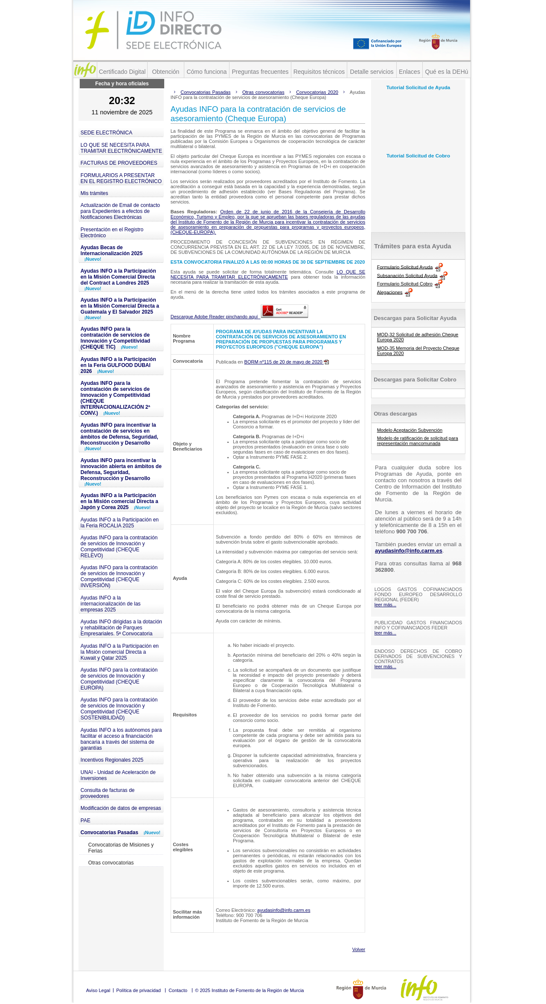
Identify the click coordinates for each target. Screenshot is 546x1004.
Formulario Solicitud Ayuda (405, 266)
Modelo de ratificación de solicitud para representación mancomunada (417, 441)
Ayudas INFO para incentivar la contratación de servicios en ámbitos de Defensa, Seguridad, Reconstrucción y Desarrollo (119, 436)
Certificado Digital (122, 71)
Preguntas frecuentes (260, 71)
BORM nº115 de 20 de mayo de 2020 (286, 361)
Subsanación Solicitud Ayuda (407, 275)
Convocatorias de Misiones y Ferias (121, 848)
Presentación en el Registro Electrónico (112, 233)
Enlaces (409, 71)
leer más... (385, 604)
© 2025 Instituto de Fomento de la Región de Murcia (249, 990)
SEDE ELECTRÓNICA (106, 133)
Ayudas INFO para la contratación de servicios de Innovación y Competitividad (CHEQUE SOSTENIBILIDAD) (119, 709)
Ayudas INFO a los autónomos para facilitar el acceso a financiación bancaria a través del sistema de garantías (121, 739)
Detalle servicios (372, 71)
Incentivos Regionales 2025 (112, 760)
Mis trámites (94, 193)
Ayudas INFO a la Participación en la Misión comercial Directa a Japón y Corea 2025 (119, 501)
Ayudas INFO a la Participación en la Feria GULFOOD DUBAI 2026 (118, 365)
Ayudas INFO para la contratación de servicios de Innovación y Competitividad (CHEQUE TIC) (115, 338)
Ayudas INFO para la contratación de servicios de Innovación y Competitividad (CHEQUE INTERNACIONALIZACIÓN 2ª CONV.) (115, 398)
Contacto (177, 990)
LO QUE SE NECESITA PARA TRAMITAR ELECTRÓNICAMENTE (121, 148)
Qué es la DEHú (446, 71)
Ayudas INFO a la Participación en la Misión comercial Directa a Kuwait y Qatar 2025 (120, 652)
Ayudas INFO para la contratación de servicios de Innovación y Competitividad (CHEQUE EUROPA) (119, 679)
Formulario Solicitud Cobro (405, 283)
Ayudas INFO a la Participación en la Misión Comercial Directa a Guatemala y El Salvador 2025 (120, 308)
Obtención (166, 71)
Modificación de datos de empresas (121, 808)
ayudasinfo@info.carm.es (283, 910)
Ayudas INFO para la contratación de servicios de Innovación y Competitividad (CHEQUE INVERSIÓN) (119, 576)
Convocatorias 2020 (317, 92)
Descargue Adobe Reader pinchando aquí (239, 316)
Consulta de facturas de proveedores (108, 793)
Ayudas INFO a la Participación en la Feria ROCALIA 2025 (120, 523)
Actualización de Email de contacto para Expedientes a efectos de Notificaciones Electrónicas (120, 211)
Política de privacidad (138, 990)
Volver (359, 949)
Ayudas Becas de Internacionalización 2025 (111, 253)
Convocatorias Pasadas (120, 832)
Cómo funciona (206, 71)
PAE (85, 821)
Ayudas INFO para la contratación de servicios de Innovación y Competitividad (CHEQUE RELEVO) (119, 547)
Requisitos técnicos (319, 71)
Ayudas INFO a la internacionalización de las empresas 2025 (111, 604)
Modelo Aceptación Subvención (410, 430)
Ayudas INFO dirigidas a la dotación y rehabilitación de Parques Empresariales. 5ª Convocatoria (121, 628)
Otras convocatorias (111, 863)
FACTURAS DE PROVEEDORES (119, 163)
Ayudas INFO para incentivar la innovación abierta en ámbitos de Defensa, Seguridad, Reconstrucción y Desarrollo (121, 471)
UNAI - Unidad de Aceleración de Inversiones (118, 775)
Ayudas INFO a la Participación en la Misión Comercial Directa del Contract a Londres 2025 (118, 279)
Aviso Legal (98, 990)
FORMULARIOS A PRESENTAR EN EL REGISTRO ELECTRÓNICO (121, 178)
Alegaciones (390, 291)
